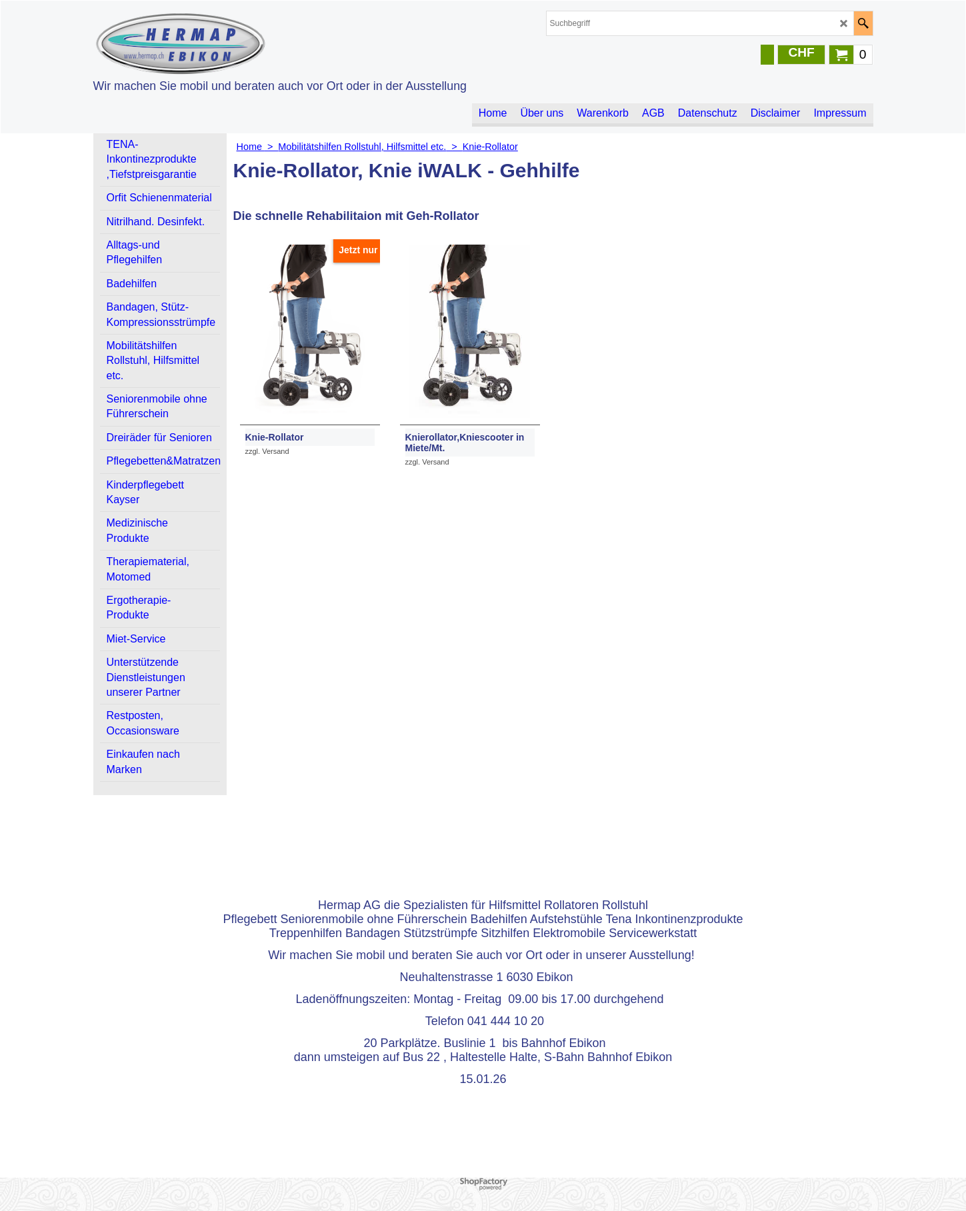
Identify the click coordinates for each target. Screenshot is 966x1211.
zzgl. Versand (267, 451)
